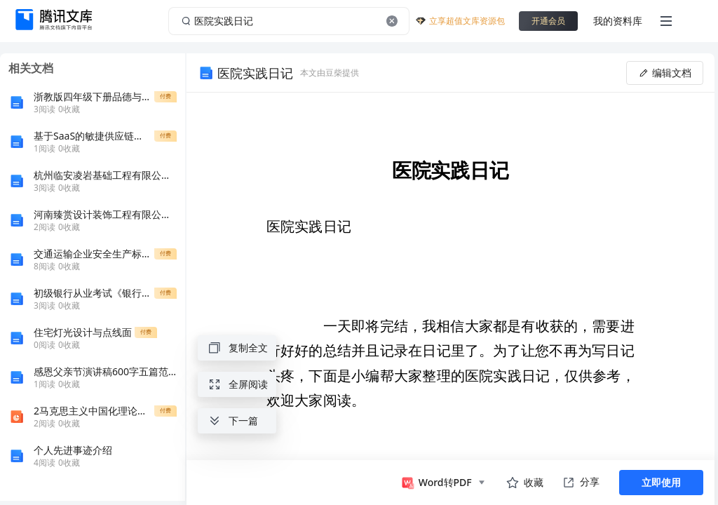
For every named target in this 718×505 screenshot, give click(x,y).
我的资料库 (617, 20)
